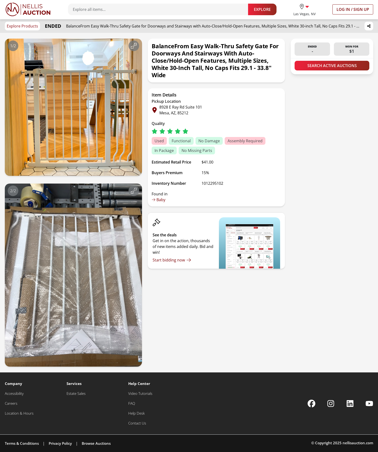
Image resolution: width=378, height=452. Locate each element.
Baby (158, 199)
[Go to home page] (28, 9)
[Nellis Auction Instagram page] (331, 403)
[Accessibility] (14, 393)
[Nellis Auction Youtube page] (369, 403)
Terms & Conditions (22, 443)
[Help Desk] (136, 413)
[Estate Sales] (76, 393)
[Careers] (11, 403)
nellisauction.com (358, 442)
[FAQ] (131, 403)
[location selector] (304, 9)
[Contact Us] (137, 423)
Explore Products (22, 26)
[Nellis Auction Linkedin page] (350, 403)
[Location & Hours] (19, 413)
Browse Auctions (96, 443)
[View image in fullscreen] (133, 46)
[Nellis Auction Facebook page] (311, 403)
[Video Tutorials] (140, 393)
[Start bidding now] (172, 260)
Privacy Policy (60, 443)
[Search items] (160, 9)
